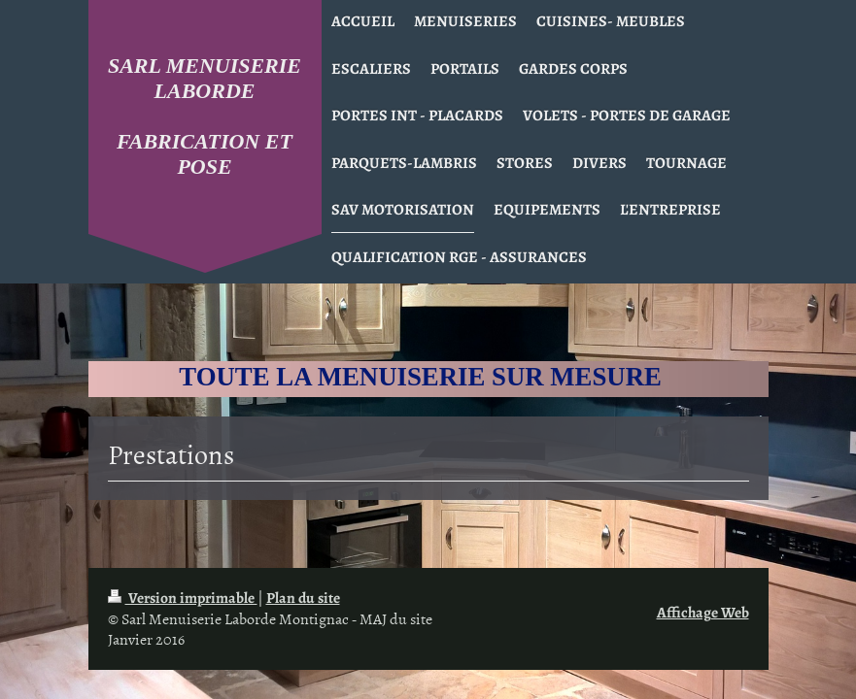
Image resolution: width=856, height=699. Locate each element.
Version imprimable (182, 597)
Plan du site (303, 597)
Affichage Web (703, 612)
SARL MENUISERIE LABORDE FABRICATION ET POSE (204, 116)
